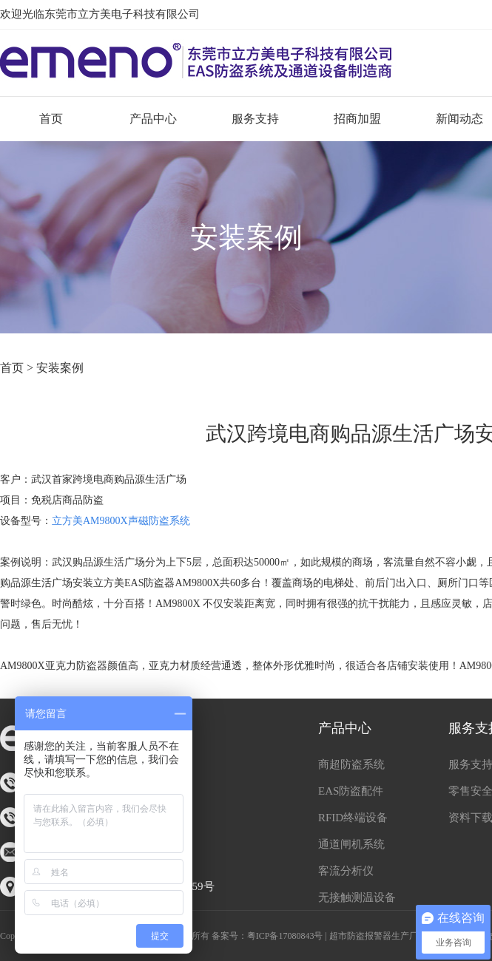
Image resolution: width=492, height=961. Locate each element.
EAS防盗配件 (350, 791)
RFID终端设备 (353, 818)
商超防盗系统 (351, 764)
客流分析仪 (346, 871)
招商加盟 (357, 118)
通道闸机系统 (351, 844)
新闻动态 (459, 118)
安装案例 (60, 367)
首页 (51, 118)
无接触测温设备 (357, 897)
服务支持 (255, 118)
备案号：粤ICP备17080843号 (267, 936)
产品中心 (153, 118)
